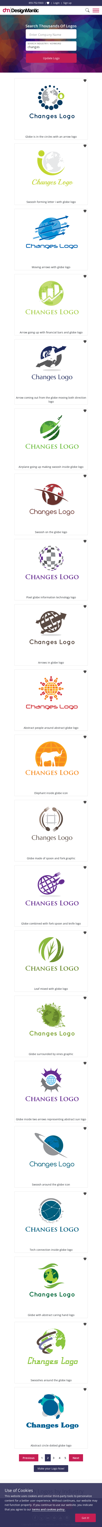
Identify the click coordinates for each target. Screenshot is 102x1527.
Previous (29, 1458)
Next (76, 1458)
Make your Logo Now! (51, 1468)
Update (51, 58)
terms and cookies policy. (48, 1509)
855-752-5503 (36, 3)
